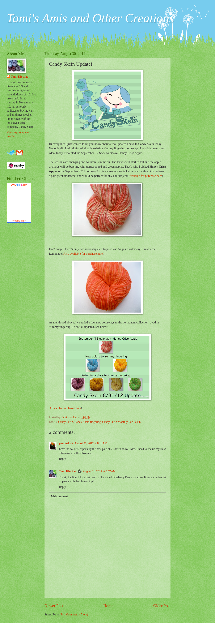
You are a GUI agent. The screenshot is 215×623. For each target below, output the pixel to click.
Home (108, 605)
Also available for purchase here (83, 253)
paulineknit (66, 443)
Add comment (59, 496)
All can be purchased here (65, 408)
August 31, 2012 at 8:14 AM (90, 443)
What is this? (19, 220)
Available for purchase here (145, 175)
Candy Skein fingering (88, 422)
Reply (62, 458)
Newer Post (54, 605)
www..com (19, 185)
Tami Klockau (67, 471)
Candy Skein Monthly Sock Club (121, 422)
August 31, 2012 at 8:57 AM (99, 471)
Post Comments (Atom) (74, 614)
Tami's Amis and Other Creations (90, 18)
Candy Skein (65, 422)
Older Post (161, 605)
